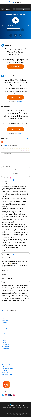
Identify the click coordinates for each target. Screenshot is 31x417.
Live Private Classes (6, 326)
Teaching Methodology (7, 374)
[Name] (15, 166)
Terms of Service (16, 414)
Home (3, 318)
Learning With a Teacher (7, 376)
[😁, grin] (8, 148)
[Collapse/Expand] (15, 138)
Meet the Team (5, 344)
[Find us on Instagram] (14, 395)
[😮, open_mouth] (21, 150)
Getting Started (5, 366)
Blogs (3, 356)
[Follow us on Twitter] (3, 395)
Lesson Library (4, 5)
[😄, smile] (3, 148)
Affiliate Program (5, 357)
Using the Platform (6, 372)
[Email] (15, 170)
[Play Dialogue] (2, 45)
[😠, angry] (15, 148)
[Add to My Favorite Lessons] (10, 35)
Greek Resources (6, 330)
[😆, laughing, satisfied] (17, 148)
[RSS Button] (2, 142)
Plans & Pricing (5, 348)
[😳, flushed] (5, 148)
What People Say (6, 346)
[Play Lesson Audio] (15, 20)
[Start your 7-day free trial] (6, 384)
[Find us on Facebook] (9, 395)
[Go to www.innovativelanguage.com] (15, 405)
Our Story (4, 342)
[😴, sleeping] (28, 148)
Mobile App (4, 333)
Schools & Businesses (7, 354)
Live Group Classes (6, 328)
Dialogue (4, 40)
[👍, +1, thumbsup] (28, 150)
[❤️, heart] (26, 150)
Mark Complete (13, 29)
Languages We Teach (6, 352)
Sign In (6, 145)
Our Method (4, 340)
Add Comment (15, 173)
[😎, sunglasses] (12, 148)
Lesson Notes (19, 40)
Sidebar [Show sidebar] (23, 9)
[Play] (2, 76)
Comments (26, 40)
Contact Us (4, 378)
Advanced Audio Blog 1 (12, 5)
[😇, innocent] (26, 148)
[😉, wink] (21, 148)
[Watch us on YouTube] (6, 395)
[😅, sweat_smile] (19, 148)
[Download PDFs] (20, 35)
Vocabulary (11, 40)
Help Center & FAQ (6, 364)
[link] (14, 9)
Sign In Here (19, 70)
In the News (4, 350)
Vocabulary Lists (5, 324)
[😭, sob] (24, 148)
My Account (4, 370)
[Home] (14, 3)
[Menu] (2, 2)
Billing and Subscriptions (7, 368)
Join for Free (15, 67)
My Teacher (4, 331)
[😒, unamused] (10, 148)
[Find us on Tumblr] (11, 395)
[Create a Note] (15, 35)
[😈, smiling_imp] (24, 150)
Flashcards (4, 322)
